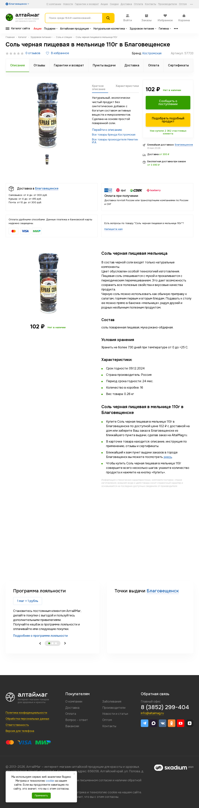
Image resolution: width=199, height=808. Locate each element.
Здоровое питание (143, 28)
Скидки (114, 4)
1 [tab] (49, 643)
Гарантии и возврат (87, 4)
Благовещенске (184, 144)
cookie (112, 792)
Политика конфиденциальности (26, 712)
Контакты (150, 4)
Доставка (126, 4)
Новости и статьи (115, 714)
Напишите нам (113, 229)
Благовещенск (163, 591)
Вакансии (72, 726)
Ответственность (17, 725)
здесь (168, 457)
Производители (167, 4)
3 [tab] (56, 643)
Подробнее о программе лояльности (40, 636)
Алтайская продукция (75, 28)
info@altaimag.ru (152, 713)
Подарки (50, 28)
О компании (53, 4)
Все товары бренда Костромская (113, 134)
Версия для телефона (20, 731)
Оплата (138, 4)
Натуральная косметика (110, 28)
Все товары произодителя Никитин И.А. (115, 141)
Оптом (183, 4)
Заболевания (111, 701)
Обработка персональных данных (27, 718)
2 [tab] (53, 643)
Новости (68, 4)
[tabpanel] (52, 612)
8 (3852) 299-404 (165, 707)
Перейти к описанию (107, 130)
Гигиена (165, 28)
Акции (104, 4)
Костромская (151, 53)
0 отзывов (33, 53)
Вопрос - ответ (76, 720)
